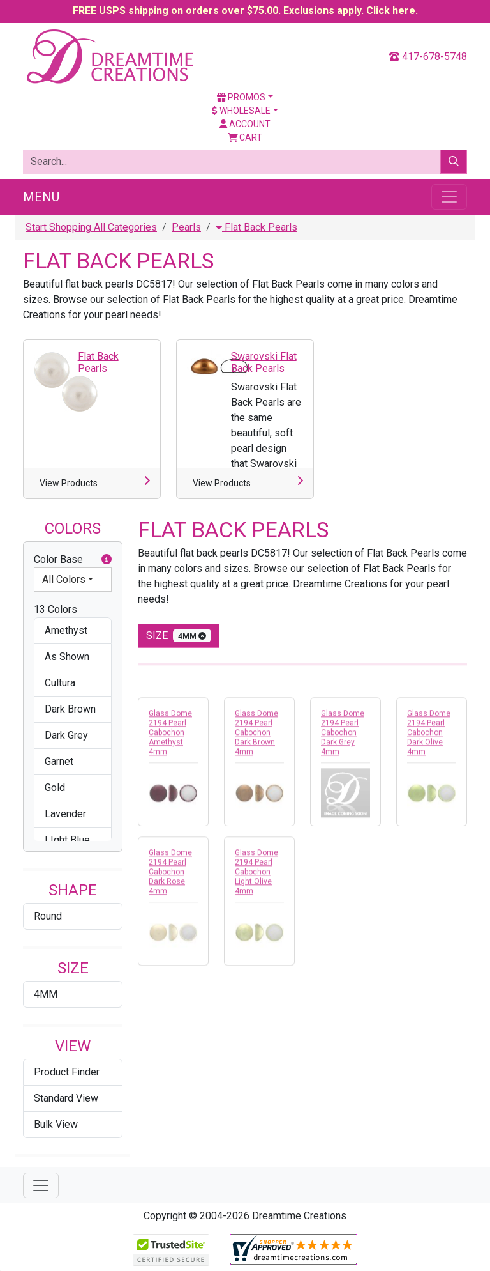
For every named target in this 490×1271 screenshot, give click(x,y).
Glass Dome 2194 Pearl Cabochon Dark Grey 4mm (342, 737)
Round (48, 916)
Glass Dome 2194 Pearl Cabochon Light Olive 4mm (256, 876)
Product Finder (67, 1072)
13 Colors (55, 609)
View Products (69, 483)
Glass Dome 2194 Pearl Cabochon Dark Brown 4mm (256, 737)
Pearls (186, 227)
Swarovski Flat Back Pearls (264, 362)
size (178, 635)
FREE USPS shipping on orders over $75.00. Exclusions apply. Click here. (245, 10)
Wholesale (241, 110)
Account (245, 124)
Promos (241, 97)
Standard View (66, 1098)
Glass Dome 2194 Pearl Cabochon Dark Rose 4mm (170, 876)
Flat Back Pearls (256, 227)
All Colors (63, 579)
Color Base (73, 559)
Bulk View (56, 1124)
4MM (45, 994)
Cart (245, 137)
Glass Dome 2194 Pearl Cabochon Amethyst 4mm (170, 737)
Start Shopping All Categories (91, 227)
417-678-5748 (428, 56)
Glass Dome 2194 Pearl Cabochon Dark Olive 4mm (428, 737)
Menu (41, 196)
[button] (106, 559)
